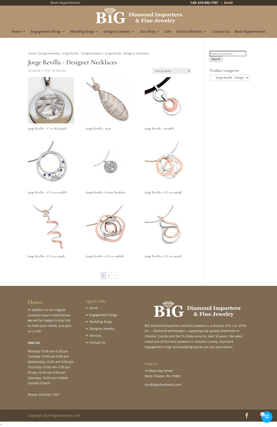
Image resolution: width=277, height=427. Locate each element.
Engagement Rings (46, 32)
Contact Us (221, 32)
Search (216, 59)
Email (228, 2)
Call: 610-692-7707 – (207, 2)
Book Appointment (250, 32)
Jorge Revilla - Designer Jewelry (83, 53)
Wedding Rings (82, 32)
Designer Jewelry (117, 32)
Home (16, 32)
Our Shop (147, 32)
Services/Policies (189, 32)
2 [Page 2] (108, 275)
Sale (168, 32)
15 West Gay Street (159, 371)
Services (95, 335)
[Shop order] (171, 71)
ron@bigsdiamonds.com (163, 384)
